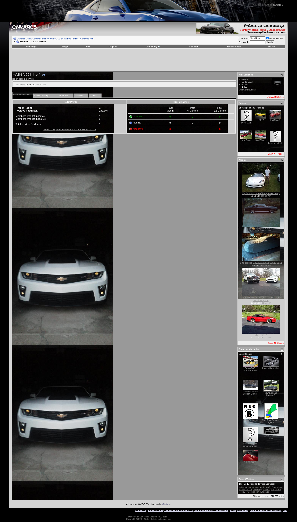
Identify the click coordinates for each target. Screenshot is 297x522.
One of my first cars (261, 228)
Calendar (193, 47)
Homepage (31, 47)
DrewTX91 (246, 123)
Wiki (88, 47)
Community (153, 47)
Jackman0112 (245, 489)
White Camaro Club (270, 437)
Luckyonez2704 (275, 143)
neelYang (257, 489)
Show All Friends (276, 154)
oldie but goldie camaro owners (250, 445)
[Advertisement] (148, 60)
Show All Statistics (275, 97)
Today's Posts (234, 47)
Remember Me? (275, 38)
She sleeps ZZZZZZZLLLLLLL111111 (261, 262)
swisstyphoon (252, 492)
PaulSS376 (275, 120)
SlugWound (260, 140)
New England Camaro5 (250, 421)
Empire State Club (270, 368)
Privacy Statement (239, 510)
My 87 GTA (261, 335)
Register (113, 47)
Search (271, 47)
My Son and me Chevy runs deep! (261, 193)
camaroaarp (253, 487)
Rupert (261, 120)
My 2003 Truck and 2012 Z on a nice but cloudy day (261, 299)
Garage (64, 47)
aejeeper (243, 487)
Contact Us (140, 510)
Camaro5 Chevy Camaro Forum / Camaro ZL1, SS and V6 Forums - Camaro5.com (55, 39)
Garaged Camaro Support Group (250, 392)
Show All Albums (276, 343)
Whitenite (264, 492)
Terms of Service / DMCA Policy (265, 510)
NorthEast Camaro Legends (270, 421)
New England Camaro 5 (270, 394)
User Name (243, 38)
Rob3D (242, 492)
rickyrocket (276, 489)
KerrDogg (246, 140)
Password (243, 42)
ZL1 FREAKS (250, 462)
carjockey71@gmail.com (271, 487)
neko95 (266, 489)
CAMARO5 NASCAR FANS (249, 369)
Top (285, 510)
